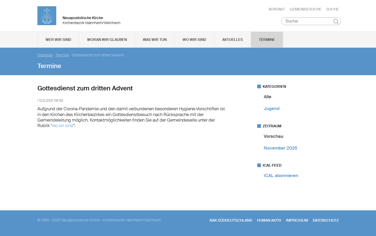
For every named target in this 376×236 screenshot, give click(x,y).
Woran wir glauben (107, 39)
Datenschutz (326, 220)
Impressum (297, 220)
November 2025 (280, 148)
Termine (267, 39)
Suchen (336, 21)
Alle (267, 97)
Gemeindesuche (306, 9)
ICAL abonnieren (281, 175)
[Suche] (311, 21)
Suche (332, 9)
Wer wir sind (58, 39)
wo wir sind (63, 125)
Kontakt (277, 9)
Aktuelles (232, 39)
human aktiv (269, 220)
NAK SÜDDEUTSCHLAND (231, 220)
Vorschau (273, 136)
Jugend (271, 108)
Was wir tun (155, 39)
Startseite (45, 55)
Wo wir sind (194, 39)
